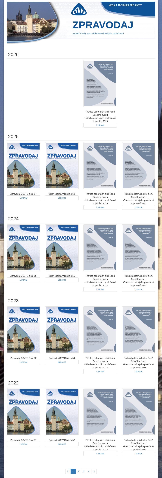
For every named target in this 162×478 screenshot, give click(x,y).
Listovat (100, 125)
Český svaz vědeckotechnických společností (102, 33)
